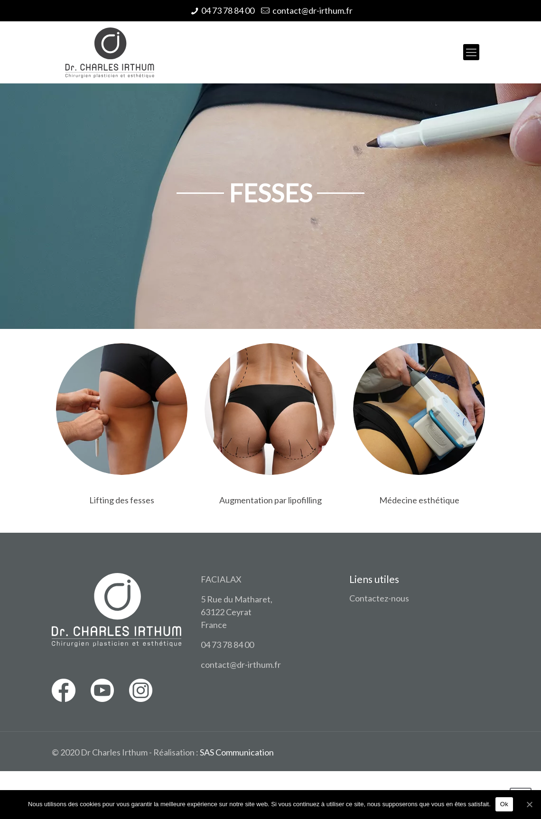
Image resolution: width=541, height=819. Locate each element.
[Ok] (529, 804)
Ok (504, 804)
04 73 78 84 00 (227, 10)
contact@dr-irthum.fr (312, 10)
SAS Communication (237, 752)
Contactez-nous (379, 598)
